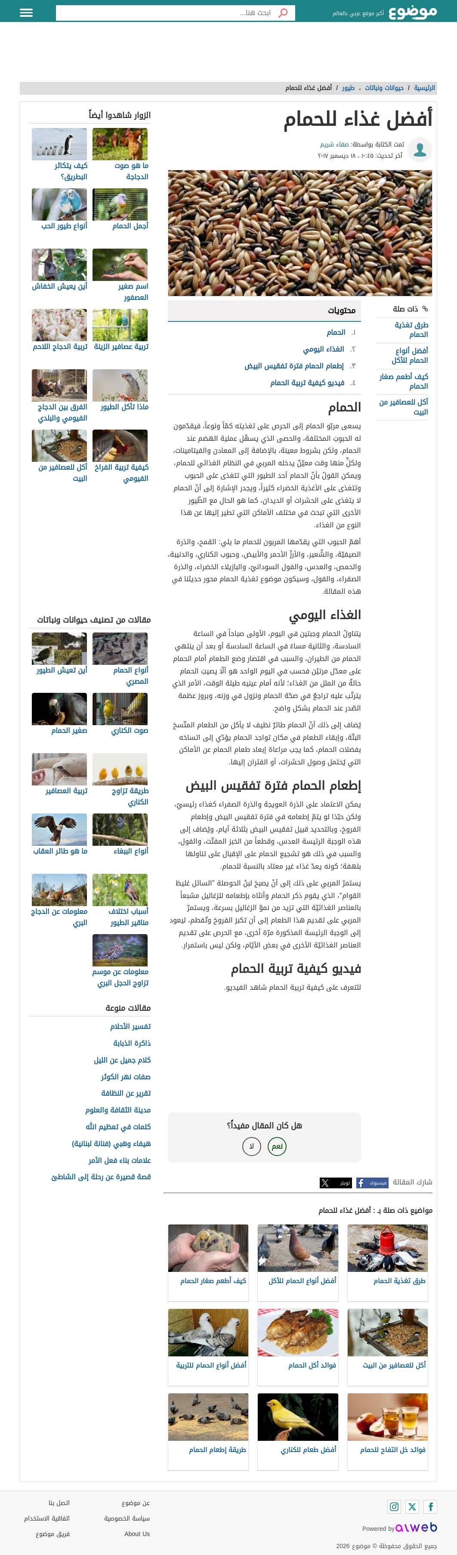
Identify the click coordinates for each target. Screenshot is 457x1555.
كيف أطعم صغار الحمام (404, 381)
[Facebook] (430, 1507)
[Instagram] (394, 1507)
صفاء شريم (334, 144)
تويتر (345, 1182)
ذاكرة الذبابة (132, 1044)
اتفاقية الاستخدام (47, 1518)
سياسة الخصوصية (127, 1518)
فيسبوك (378, 1182)
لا (251, 1146)
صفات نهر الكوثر (126, 1077)
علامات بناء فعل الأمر (120, 1161)
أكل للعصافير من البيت (403, 407)
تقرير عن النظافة (126, 1094)
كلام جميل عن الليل (122, 1060)
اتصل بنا (59, 1503)
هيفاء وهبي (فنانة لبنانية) (111, 1144)
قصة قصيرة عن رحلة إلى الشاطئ (101, 1177)
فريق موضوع (53, 1534)
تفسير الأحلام (130, 1027)
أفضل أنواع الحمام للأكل (410, 355)
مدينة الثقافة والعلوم (118, 1110)
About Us (137, 1534)
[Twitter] (412, 1507)
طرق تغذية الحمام (411, 329)
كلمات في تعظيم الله (118, 1127)
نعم (277, 1146)
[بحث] (283, 13)
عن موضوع (136, 1503)
